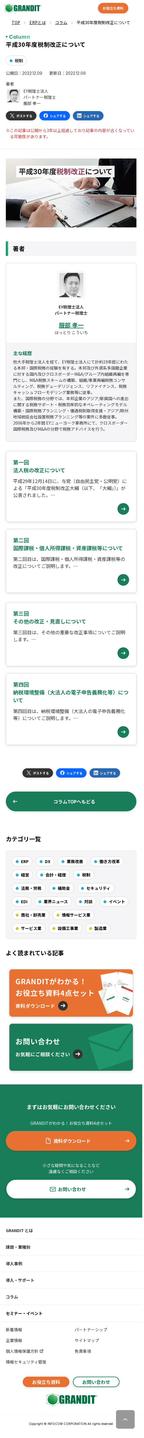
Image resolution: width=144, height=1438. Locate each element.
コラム (12, 1297)
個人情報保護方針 (25, 1351)
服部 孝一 (71, 325)
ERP (25, 861)
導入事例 (14, 1263)
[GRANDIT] (22, 8)
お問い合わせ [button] (90, 1189)
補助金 (64, 888)
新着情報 (14, 1329)
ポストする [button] (21, 115)
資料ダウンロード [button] (87, 1140)
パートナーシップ (91, 1329)
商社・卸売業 (33, 915)
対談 (88, 901)
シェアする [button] (54, 115)
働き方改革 (109, 861)
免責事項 (83, 1351)
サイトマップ (87, 1340)
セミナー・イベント (24, 1313)
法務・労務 (31, 888)
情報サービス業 (76, 915)
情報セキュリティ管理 (26, 1362)
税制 (19, 60)
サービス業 (31, 928)
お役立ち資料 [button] (113, 8)
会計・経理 (55, 875)
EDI (24, 901)
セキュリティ (98, 888)
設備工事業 (68, 928)
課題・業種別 (18, 1247)
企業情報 (14, 1340)
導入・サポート (20, 1280)
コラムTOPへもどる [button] (53, 801)
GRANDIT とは (19, 1230)
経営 (25, 875)
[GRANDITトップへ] (71, 1399)
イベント (117, 901)
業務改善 (75, 861)
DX (47, 861)
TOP (16, 22)
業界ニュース (56, 901)
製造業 (100, 928)
